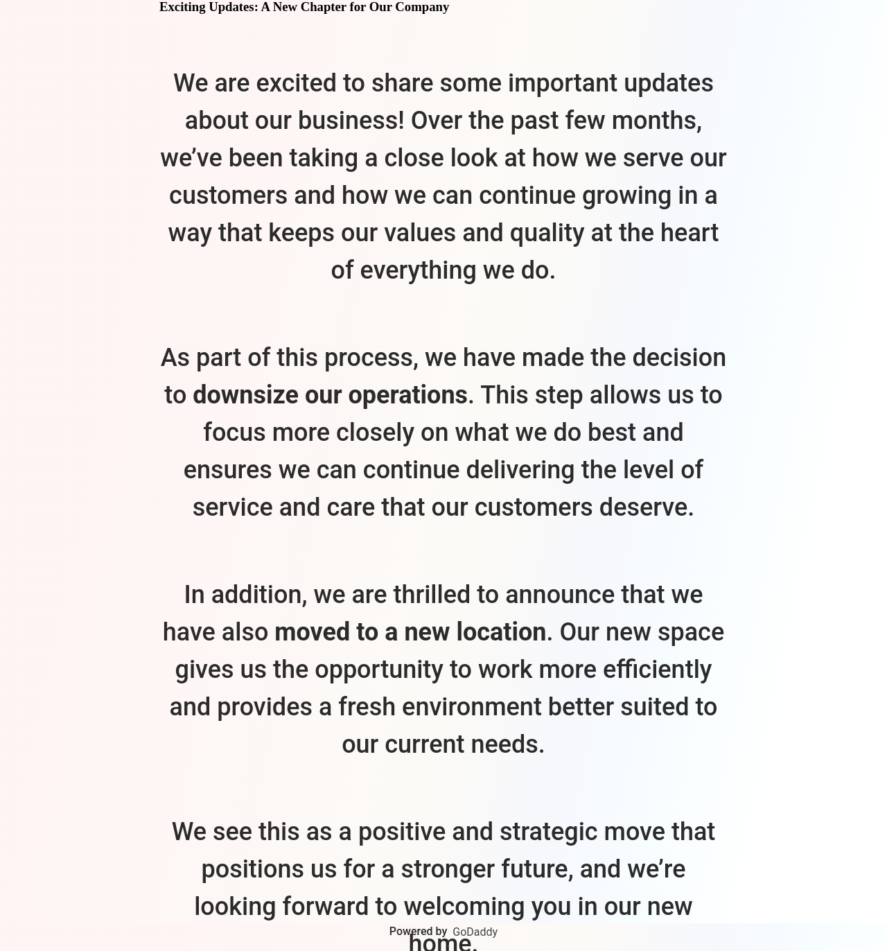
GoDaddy (475, 932)
